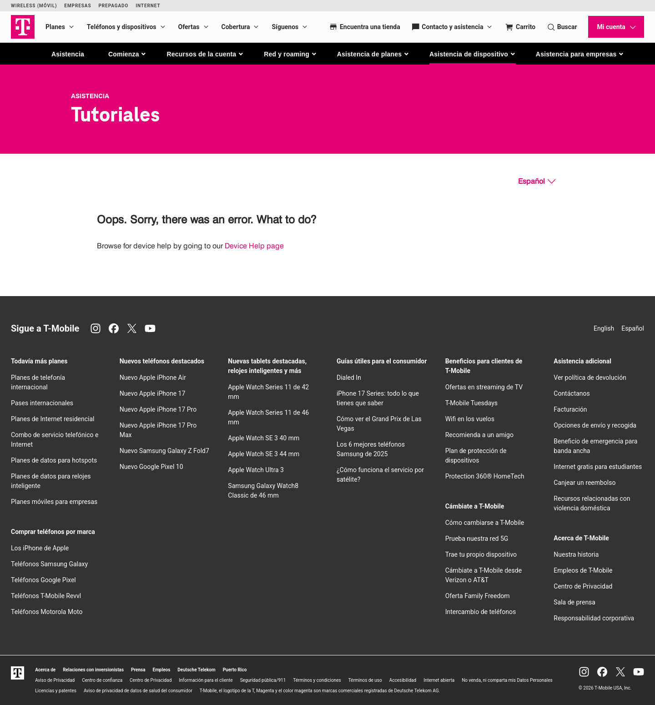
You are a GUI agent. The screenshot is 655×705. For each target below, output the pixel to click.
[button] (127, 54)
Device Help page (254, 246)
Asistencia (67, 54)
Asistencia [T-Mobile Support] (90, 96)
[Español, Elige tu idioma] (536, 181)
